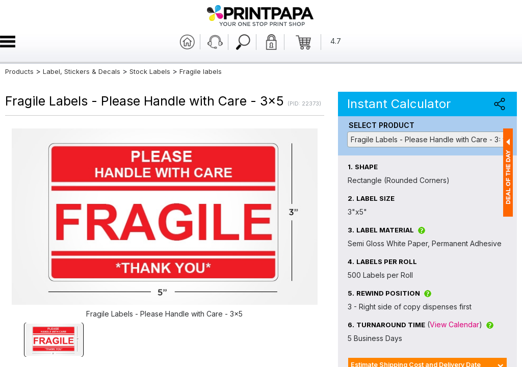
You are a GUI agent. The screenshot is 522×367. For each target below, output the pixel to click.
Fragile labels (200, 71)
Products (19, 71)
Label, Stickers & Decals (82, 71)
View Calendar (454, 324)
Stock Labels (149, 71)
